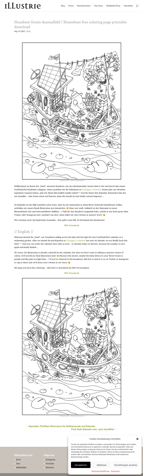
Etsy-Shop (98, 6)
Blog (63, 6)
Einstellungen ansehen (125, 465)
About (70, 6)
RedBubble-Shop (113, 6)
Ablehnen (102, 465)
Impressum (115, 471)
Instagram (50, 459)
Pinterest (50, 467)
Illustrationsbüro (84, 6)
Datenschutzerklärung (100, 471)
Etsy (18, 463)
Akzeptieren (81, 465)
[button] (137, 439)
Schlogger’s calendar (75, 240)
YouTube (50, 463)
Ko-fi (18, 459)
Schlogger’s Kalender (92, 189)
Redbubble (21, 467)
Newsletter (128, 6)
